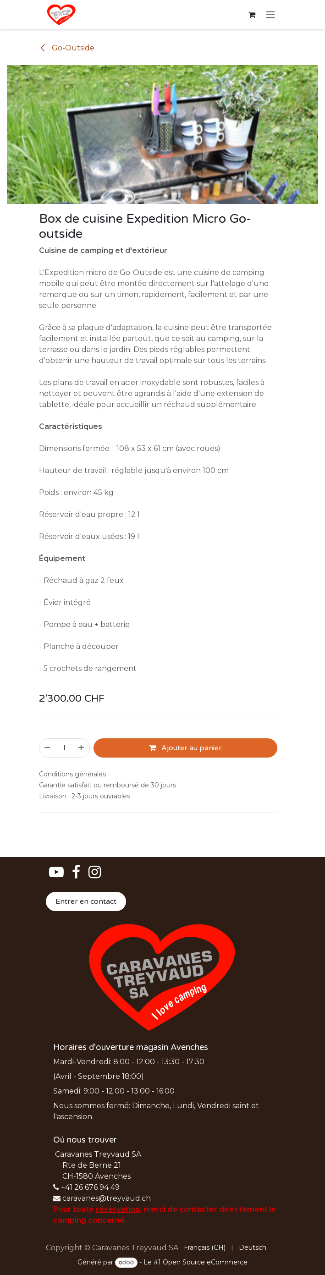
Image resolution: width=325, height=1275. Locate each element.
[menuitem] (205, 1248)
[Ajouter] (81, 748)
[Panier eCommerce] (252, 14)
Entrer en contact (85, 901)
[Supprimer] (47, 748)
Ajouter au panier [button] (185, 748)
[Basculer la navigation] (270, 14)
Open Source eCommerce (205, 1262)
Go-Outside (66, 48)
